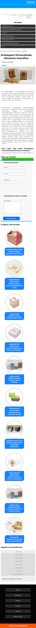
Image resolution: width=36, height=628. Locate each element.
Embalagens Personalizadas (12, 29)
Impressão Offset (8, 40)
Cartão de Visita (7, 26)
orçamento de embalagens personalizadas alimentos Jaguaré (14, 411)
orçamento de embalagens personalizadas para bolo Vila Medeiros (14, 347)
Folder (4, 33)
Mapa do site (18, 616)
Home (18, 590)
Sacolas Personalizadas (10, 43)
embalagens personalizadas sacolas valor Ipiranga (14, 379)
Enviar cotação (11, 218)
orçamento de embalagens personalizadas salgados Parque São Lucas (14, 284)
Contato (18, 611)
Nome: (14, 168)
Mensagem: (15, 207)
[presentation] (15, 189)
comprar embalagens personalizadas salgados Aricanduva (14, 251)
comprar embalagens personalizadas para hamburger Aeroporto (14, 444)
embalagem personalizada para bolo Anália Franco (14, 539)
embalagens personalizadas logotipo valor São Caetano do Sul (14, 508)
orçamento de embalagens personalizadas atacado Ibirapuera (14, 476)
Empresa (18, 595)
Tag (3, 46)
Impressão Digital (8, 36)
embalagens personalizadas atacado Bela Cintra (14, 316)
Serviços (18, 22)
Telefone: (12, 181)
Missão (18, 600)
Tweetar (4, 65)
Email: (14, 174)
